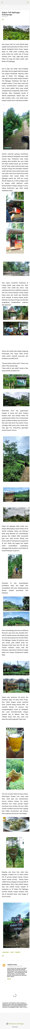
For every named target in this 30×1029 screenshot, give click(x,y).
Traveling (17, 952)
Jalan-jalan (6, 952)
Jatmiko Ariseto (12, 964)
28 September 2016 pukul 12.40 (15, 966)
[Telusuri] (28, 2)
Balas (9, 979)
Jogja (11, 952)
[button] (3, 20)
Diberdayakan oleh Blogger (15, 1023)
